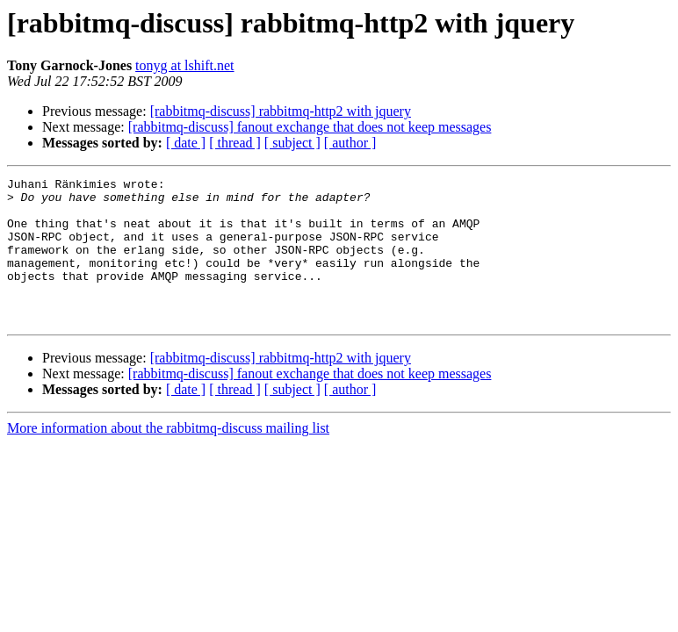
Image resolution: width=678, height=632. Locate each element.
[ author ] (350, 142)
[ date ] (186, 142)
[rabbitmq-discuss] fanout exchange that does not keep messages (310, 126)
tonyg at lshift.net (184, 65)
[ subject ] (292, 142)
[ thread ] (235, 142)
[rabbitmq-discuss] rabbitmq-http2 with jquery (280, 111)
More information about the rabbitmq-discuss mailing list (168, 456)
